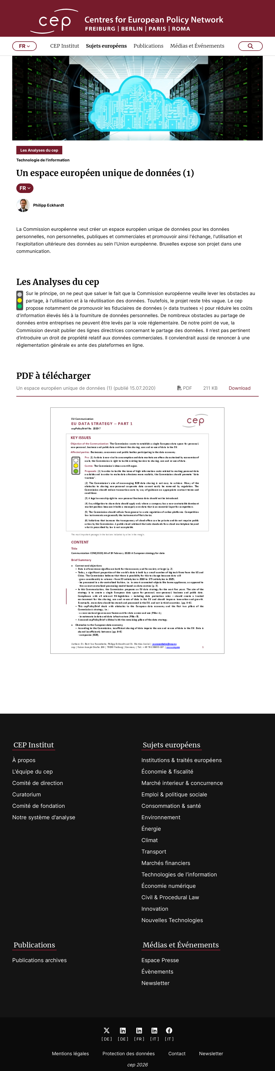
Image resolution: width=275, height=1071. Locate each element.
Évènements (157, 971)
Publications (148, 62)
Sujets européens (106, 62)
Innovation (154, 909)
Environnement (160, 817)
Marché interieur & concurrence (182, 783)
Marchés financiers (165, 863)
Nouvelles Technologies (172, 920)
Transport (153, 851)
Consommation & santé (171, 806)
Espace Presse (160, 960)
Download (240, 404)
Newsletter (155, 983)
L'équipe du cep (32, 771)
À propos (23, 760)
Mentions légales (70, 1053)
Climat (149, 840)
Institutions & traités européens (181, 760)
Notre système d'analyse (43, 817)
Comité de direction (37, 783)
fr (24, 62)
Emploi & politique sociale (174, 794)
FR (25, 204)
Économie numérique (168, 886)
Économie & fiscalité (167, 771)
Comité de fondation (38, 806)
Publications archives (39, 960)
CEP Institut (64, 62)
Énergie (151, 829)
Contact (177, 1053)
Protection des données (129, 1053)
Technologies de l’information (179, 874)
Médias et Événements (197, 62)
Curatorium (26, 794)
